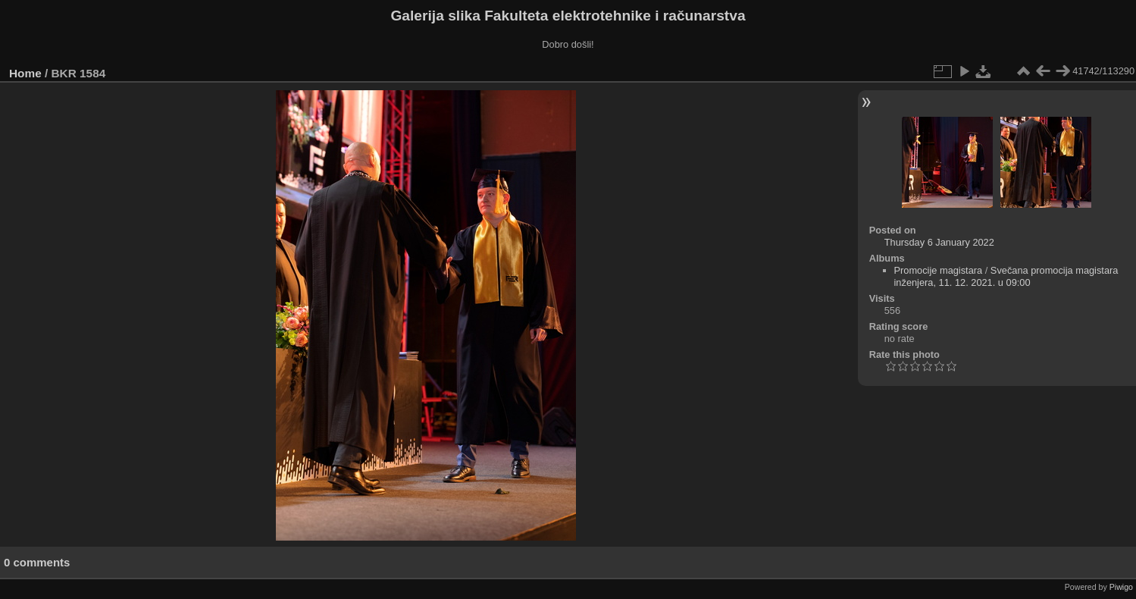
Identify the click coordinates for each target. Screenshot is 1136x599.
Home (25, 73)
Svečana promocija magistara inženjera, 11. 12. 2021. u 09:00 (1006, 276)
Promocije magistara (938, 270)
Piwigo (1121, 586)
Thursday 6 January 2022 (939, 242)
